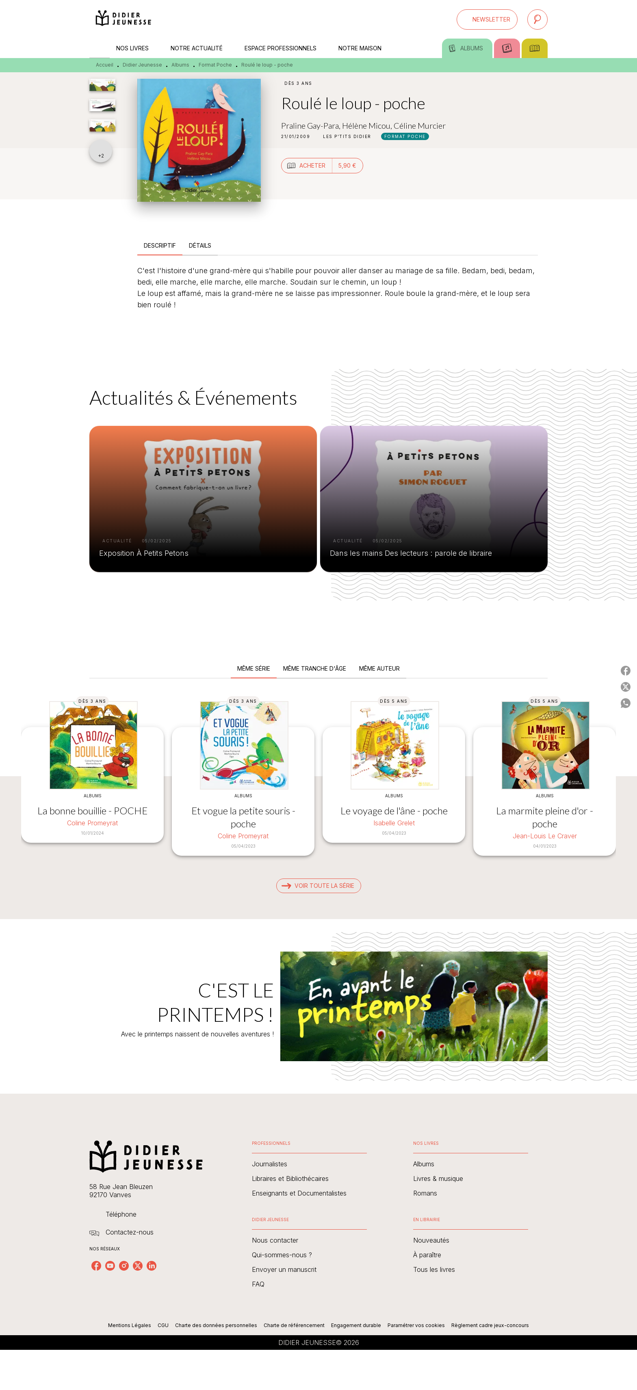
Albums (180, 65)
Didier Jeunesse (142, 65)
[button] (487, 19)
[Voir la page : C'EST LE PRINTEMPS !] (318, 996)
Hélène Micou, (368, 125)
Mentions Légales (129, 1325)
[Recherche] (537, 19)
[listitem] (96, 1266)
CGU (163, 1325)
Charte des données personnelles (216, 1325)
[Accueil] (123, 19)
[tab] (99, 48)
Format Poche (215, 65)
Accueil (104, 65)
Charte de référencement (294, 1325)
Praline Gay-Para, (311, 125)
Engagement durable (356, 1325)
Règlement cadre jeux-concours (490, 1325)
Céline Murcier (420, 125)
